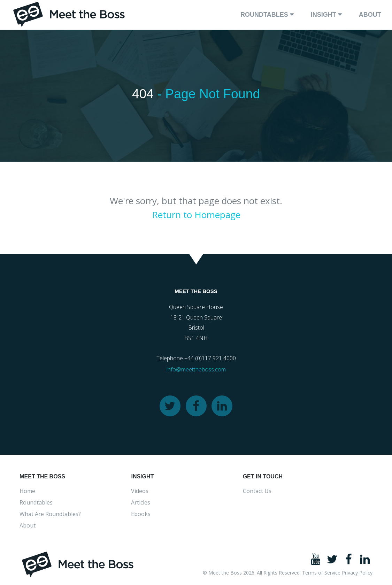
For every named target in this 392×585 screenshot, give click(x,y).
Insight (323, 14)
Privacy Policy (357, 574)
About (370, 14)
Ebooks (141, 515)
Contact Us (257, 492)
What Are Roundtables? (50, 515)
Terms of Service (321, 574)
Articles (140, 504)
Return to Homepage (196, 215)
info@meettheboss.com (196, 371)
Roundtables (264, 14)
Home (27, 492)
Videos (139, 492)
